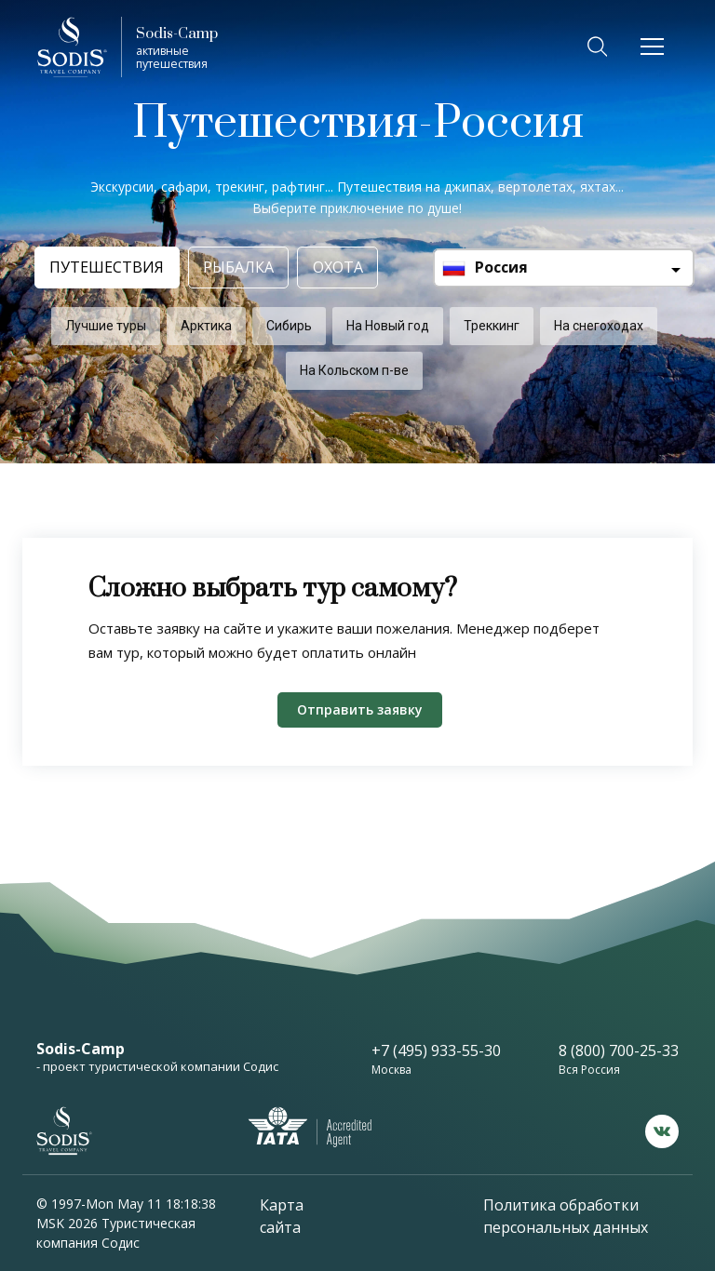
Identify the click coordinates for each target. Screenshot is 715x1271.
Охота (347, 267)
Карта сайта (282, 1216)
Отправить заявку (360, 709)
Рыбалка (241, 267)
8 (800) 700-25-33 (619, 1050)
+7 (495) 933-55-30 (436, 1050)
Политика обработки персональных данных (565, 1216)
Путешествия (104, 267)
